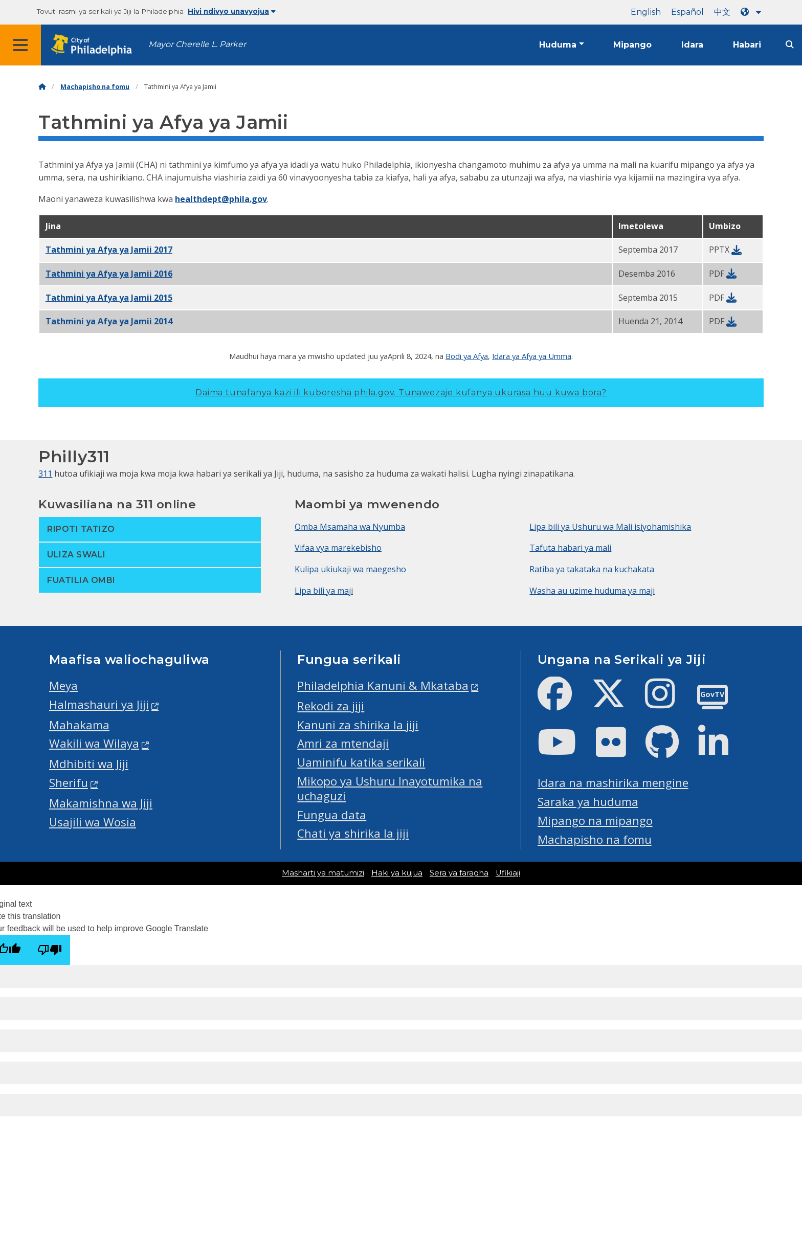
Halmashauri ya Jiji (99, 704)
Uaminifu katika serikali (361, 762)
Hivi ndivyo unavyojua (232, 11)
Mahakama (79, 725)
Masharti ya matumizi (323, 873)
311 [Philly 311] (45, 473)
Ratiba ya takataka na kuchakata (591, 569)
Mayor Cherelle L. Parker (197, 44)
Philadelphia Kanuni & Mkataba (383, 685)
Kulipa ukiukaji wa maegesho (350, 569)
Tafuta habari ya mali (570, 547)
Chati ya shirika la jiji (353, 833)
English (646, 12)
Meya (63, 685)
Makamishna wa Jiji (100, 803)
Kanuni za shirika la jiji (357, 725)
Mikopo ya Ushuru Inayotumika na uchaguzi (389, 788)
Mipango (632, 45)
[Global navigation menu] (20, 45)
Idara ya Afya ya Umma (531, 356)
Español (687, 12)
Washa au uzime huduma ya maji (592, 590)
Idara (692, 45)
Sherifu (68, 783)
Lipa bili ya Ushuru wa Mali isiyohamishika (610, 526)
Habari (747, 45)
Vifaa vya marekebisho (338, 547)
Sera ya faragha (459, 873)
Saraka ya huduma (588, 802)
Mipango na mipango (595, 820)
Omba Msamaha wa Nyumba (350, 526)
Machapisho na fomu (94, 86)
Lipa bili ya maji (324, 590)
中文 (722, 12)
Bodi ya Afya (466, 356)
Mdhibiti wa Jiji (88, 764)
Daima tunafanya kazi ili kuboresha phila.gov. (401, 392)
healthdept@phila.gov (221, 199)
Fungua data (331, 815)
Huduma (557, 45)
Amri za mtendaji (343, 743)
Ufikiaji (508, 873)
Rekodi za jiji (330, 706)
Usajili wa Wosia (92, 822)
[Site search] (789, 44)
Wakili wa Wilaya (94, 743)
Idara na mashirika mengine (613, 783)
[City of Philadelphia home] (94, 45)
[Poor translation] (49, 950)
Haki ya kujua (396, 873)
